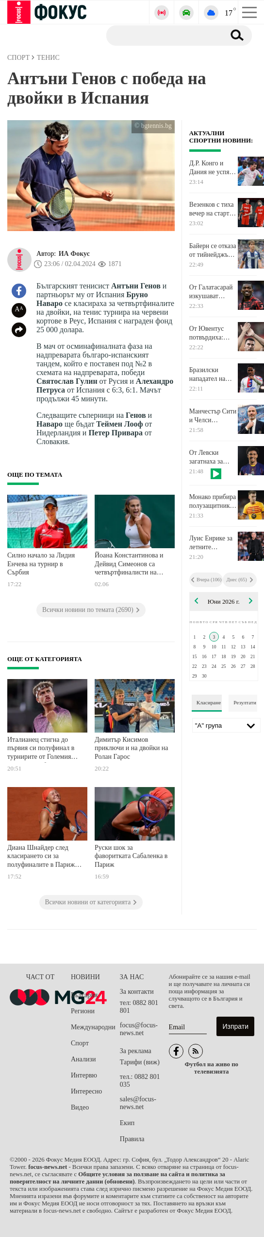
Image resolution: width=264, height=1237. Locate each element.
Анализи (83, 1059)
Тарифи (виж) (140, 1062)
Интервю (84, 1075)
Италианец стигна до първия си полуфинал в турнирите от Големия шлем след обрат (40, 749)
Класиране (209, 702)
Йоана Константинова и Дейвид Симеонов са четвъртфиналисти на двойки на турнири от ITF (132, 565)
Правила (132, 1139)
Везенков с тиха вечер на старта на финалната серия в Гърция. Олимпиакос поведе (211, 209)
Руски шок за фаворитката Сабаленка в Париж (131, 856)
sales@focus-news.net (138, 1103)
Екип (127, 1123)
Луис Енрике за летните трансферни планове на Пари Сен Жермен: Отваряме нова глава (212, 543)
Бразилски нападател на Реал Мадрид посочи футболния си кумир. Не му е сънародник (210, 374)
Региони (83, 1011)
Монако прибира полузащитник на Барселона (212, 501)
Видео (80, 1107)
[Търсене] (161, 35)
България (84, 995)
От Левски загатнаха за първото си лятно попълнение (206, 457)
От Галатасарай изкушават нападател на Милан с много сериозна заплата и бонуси (211, 292)
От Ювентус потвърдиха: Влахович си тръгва (206, 333)
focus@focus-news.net (139, 1029)
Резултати (244, 702)
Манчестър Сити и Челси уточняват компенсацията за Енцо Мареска (212, 416)
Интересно (86, 1091)
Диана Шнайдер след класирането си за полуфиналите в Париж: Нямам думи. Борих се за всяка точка (43, 857)
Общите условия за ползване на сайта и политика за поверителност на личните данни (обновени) (117, 1178)
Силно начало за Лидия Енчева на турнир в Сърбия (41, 564)
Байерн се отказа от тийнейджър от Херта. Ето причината (212, 250)
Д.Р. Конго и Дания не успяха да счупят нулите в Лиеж (212, 168)
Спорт (80, 1043)
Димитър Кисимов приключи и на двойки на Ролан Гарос (131, 748)
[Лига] (226, 725)
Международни (93, 1027)
